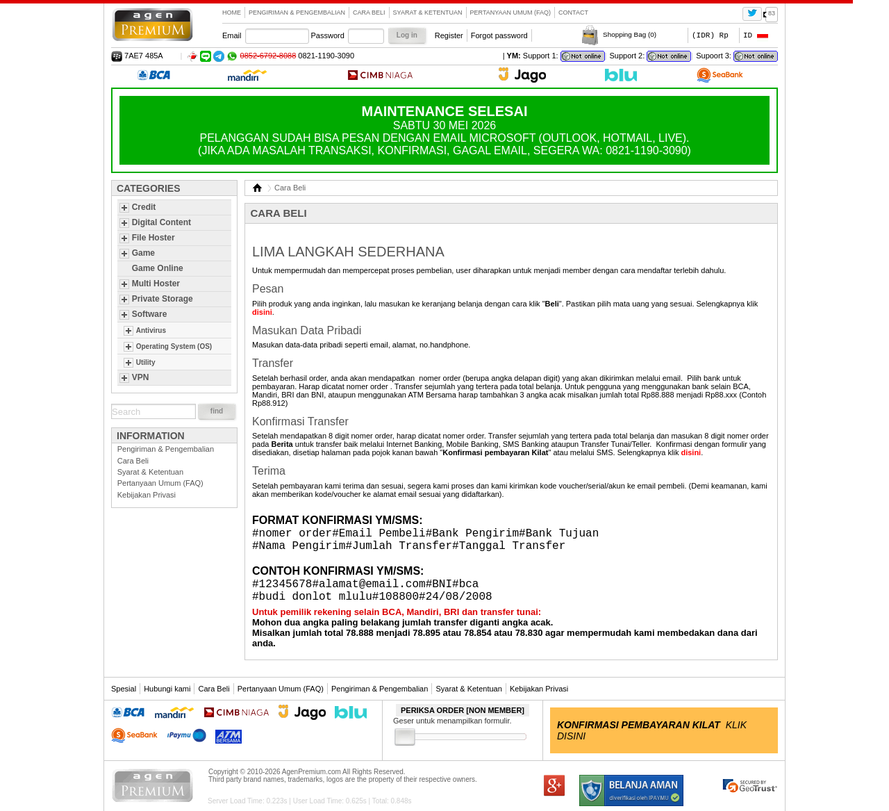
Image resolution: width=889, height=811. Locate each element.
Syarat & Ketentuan (428, 12)
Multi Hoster (156, 283)
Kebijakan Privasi (146, 495)
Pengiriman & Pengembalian (297, 12)
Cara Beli (369, 12)
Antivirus (151, 330)
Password (327, 35)
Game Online (157, 268)
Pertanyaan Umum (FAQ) (510, 12)
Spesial (123, 689)
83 (771, 13)
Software (149, 314)
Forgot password (499, 35)
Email (232, 35)
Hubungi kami (167, 689)
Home (231, 12)
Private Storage (162, 299)
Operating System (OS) (174, 346)
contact (573, 12)
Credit (144, 207)
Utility (146, 362)
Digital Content (161, 222)
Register (449, 35)
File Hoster (153, 238)
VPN (140, 377)
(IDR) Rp (710, 35)
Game (143, 253)
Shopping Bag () (629, 34)
